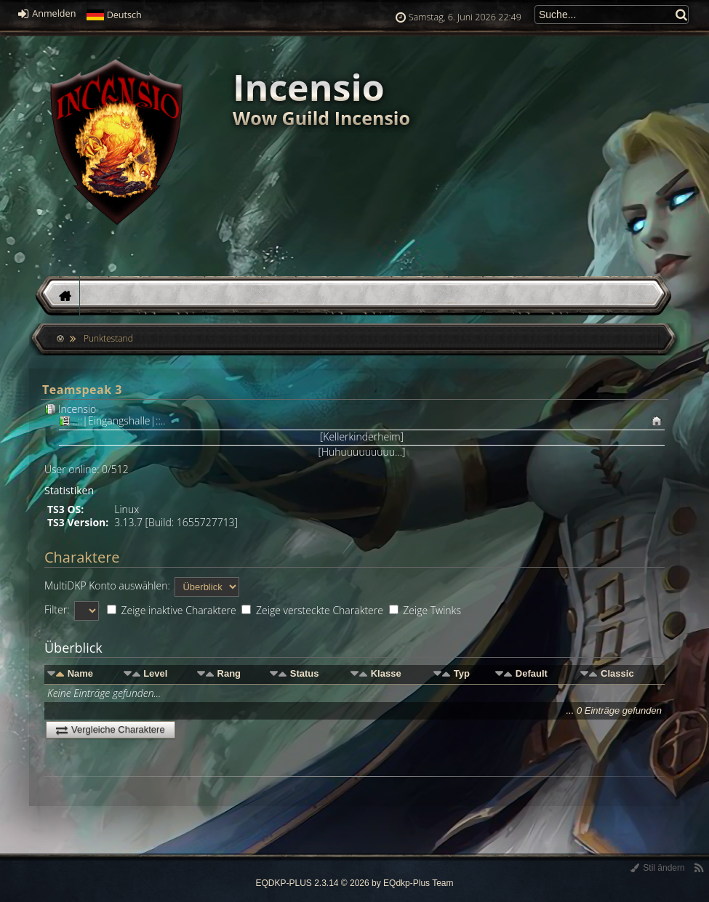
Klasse (386, 673)
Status (304, 673)
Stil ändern (657, 868)
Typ (462, 673)
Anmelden (47, 13)
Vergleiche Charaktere (110, 729)
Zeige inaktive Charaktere (171, 610)
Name (80, 673)
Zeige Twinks (425, 610)
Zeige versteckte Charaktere (312, 610)
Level (155, 673)
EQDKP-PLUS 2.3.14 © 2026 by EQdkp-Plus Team (354, 883)
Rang (229, 673)
